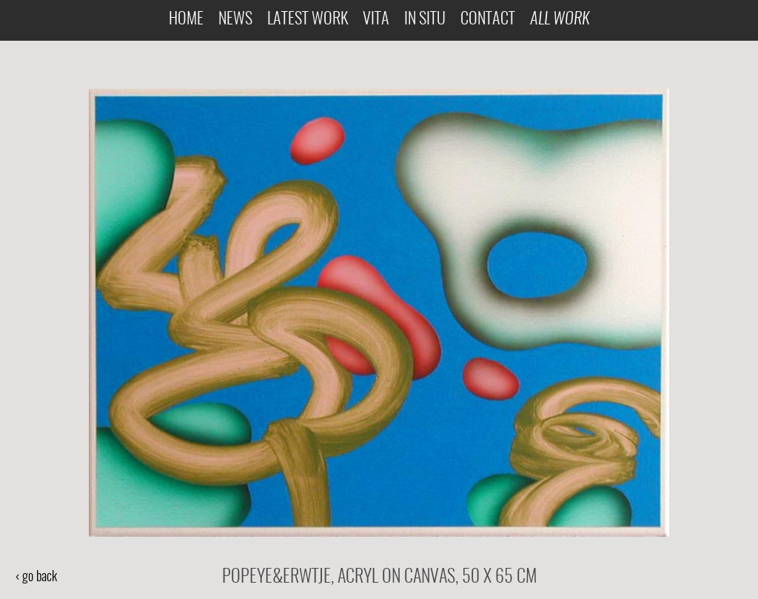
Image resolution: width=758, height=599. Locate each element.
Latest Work (307, 19)
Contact (487, 19)
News (235, 19)
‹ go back (36, 577)
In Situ (425, 19)
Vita (376, 19)
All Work (559, 19)
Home (186, 19)
